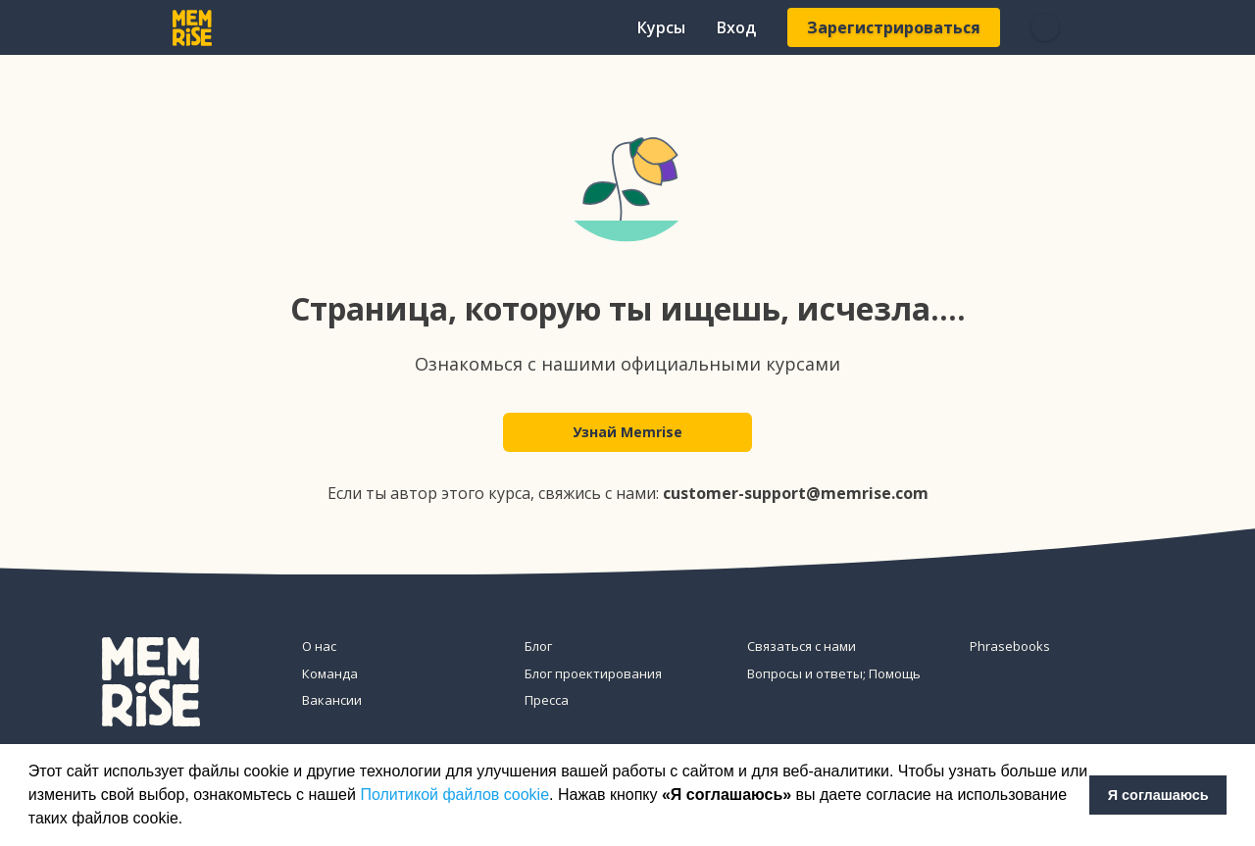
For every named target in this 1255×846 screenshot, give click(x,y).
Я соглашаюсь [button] (1158, 795)
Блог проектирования (593, 673)
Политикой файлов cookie (454, 794)
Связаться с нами (801, 646)
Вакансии (332, 700)
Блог (538, 646)
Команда (330, 673)
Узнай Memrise (627, 432)
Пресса (547, 700)
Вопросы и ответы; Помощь (834, 673)
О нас (319, 646)
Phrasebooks (1010, 646)
